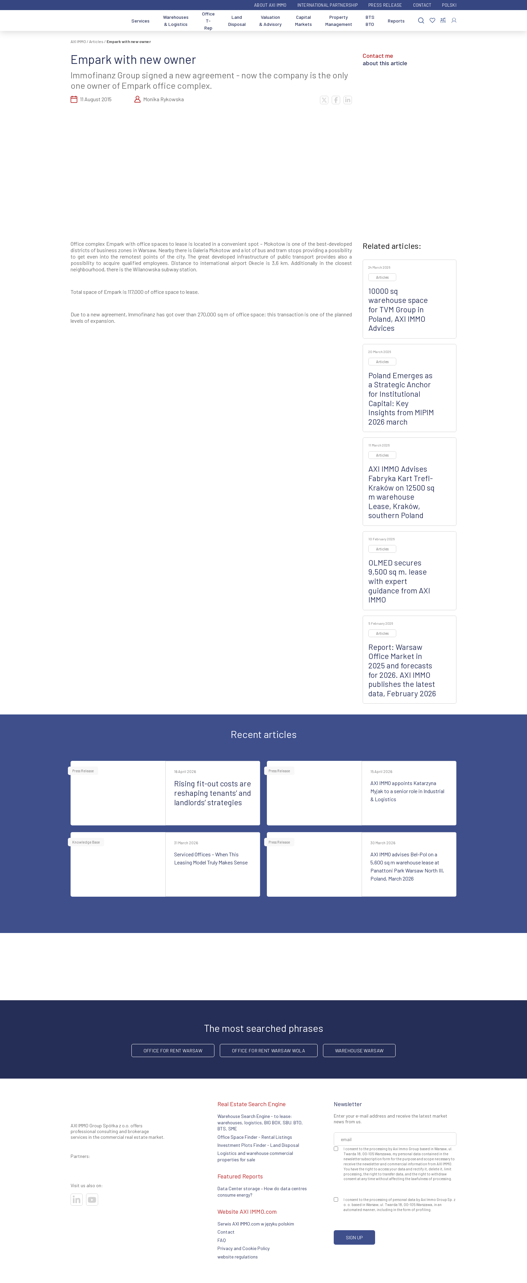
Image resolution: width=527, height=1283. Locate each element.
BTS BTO (370, 20)
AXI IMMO (78, 41)
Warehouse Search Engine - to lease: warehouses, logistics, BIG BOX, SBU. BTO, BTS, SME (260, 1122)
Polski (449, 5)
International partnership (327, 5)
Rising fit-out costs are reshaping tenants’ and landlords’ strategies (212, 793)
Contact (422, 5)
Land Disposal (237, 20)
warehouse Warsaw (359, 1050)
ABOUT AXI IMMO (270, 5)
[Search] (421, 20)
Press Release (385, 5)
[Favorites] (432, 21)
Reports (396, 21)
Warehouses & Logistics (176, 20)
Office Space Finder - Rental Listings (254, 1137)
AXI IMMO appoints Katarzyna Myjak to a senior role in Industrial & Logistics (407, 791)
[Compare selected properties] (443, 20)
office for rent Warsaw (173, 1050)
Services (140, 21)
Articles (96, 41)
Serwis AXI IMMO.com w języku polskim (255, 1224)
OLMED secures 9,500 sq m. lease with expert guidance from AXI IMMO (399, 581)
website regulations (237, 1256)
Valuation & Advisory (270, 20)
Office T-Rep (208, 21)
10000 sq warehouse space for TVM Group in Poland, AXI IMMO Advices (398, 309)
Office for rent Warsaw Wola (269, 1050)
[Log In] (453, 20)
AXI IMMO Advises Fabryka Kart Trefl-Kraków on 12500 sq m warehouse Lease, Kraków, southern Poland (401, 492)
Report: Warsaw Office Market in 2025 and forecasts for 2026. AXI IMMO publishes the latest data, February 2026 (402, 670)
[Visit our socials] (77, 1200)
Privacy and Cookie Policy (243, 1248)
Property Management (338, 20)
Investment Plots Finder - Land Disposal (258, 1145)
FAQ (221, 1240)
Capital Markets (303, 20)
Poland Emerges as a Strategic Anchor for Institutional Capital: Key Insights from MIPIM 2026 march (401, 398)
